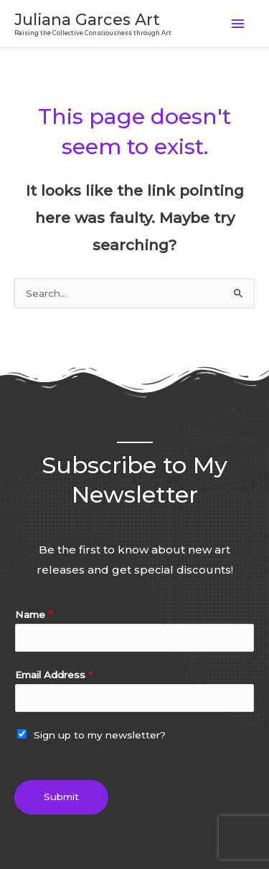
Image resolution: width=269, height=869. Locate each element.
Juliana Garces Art (87, 19)
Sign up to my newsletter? (100, 735)
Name (33, 614)
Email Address (54, 674)
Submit (61, 796)
